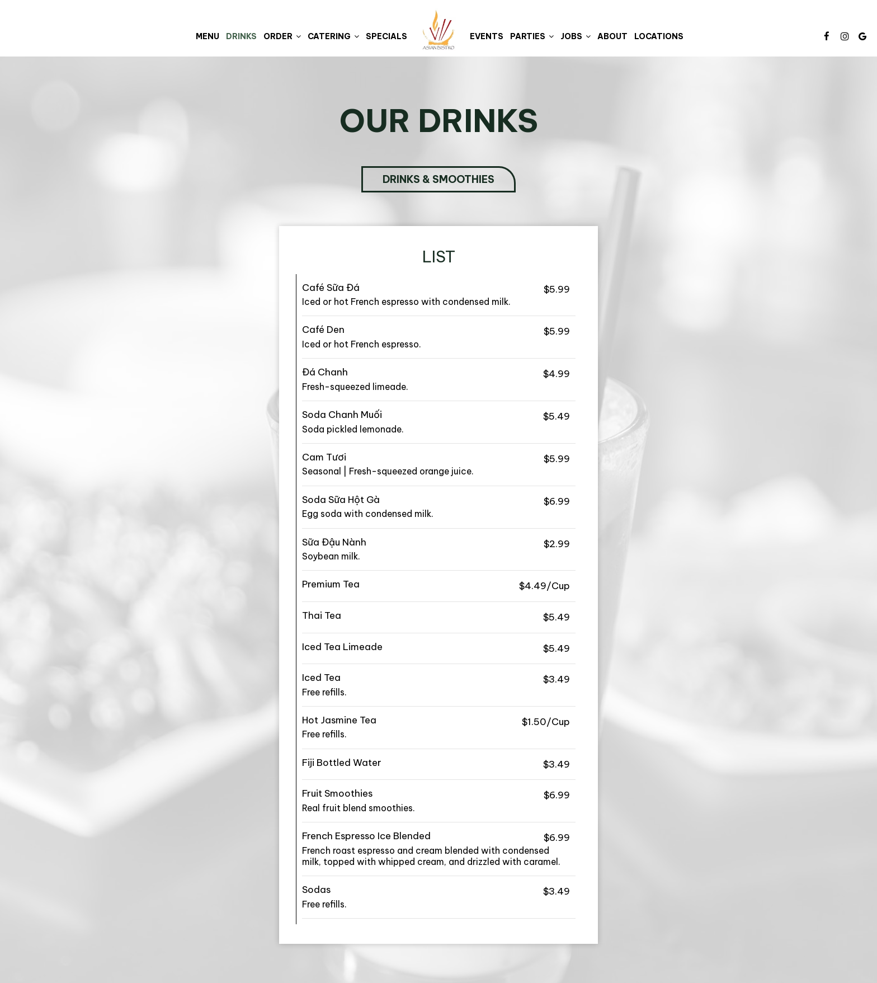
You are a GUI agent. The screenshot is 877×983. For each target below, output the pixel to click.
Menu (207, 36)
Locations (658, 36)
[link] (438, 29)
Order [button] (282, 36)
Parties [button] (532, 36)
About (612, 36)
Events (486, 36)
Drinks (241, 36)
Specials (386, 36)
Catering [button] (333, 36)
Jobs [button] (575, 36)
